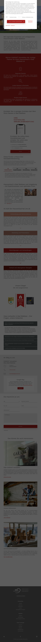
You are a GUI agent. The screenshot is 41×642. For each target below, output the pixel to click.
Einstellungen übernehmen (30, 21)
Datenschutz (8, 25)
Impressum (13, 25)
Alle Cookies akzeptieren (16, 21)
